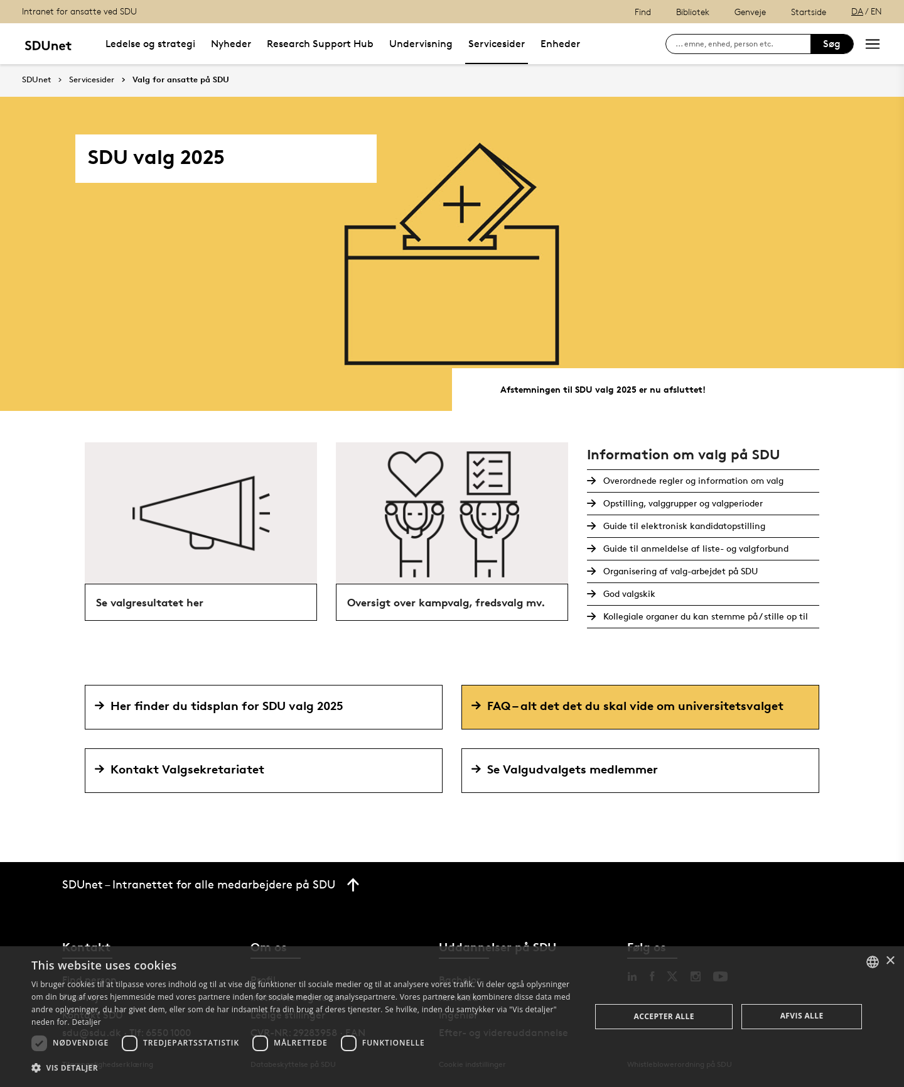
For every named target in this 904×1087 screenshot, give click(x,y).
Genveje (750, 11)
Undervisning (421, 44)
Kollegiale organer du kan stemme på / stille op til (704, 616)
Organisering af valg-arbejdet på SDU (679, 570)
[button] (302, 1068)
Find (643, 11)
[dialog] (452, 1016)
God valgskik (628, 593)
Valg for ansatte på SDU (180, 79)
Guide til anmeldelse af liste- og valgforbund (694, 548)
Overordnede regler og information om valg (692, 480)
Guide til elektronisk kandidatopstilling (683, 525)
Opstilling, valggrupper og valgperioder (681, 503)
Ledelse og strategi (150, 44)
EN (876, 11)
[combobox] (872, 962)
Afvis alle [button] (802, 1015)
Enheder (560, 44)
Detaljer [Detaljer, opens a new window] (86, 1022)
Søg (832, 44)
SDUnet (36, 79)
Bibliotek (692, 11)
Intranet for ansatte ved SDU (79, 11)
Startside (808, 11)
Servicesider (496, 44)
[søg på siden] (742, 44)
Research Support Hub (320, 44)
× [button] (890, 961)
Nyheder (231, 44)
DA (857, 11)
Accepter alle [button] (664, 1016)
